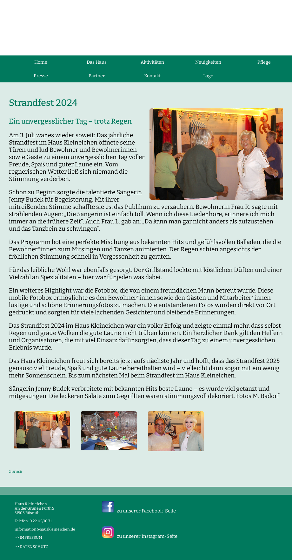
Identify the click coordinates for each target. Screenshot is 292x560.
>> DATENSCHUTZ (31, 546)
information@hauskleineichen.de (45, 529)
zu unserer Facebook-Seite (146, 511)
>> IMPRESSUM (28, 537)
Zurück (15, 471)
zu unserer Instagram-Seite (147, 536)
